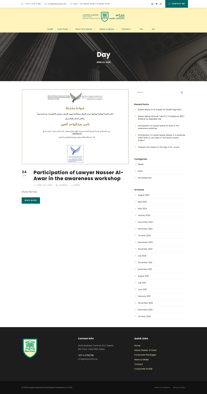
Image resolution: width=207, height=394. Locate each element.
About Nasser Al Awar (145, 350)
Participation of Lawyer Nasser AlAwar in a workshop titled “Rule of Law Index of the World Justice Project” (161, 138)
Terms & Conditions (162, 387)
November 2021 (145, 269)
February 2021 (144, 296)
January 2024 (144, 215)
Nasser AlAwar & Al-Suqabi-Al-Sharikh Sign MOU (160, 109)
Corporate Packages (145, 354)
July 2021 (142, 282)
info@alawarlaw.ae (57, 3)
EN (141, 29)
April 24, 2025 (44, 185)
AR (153, 29)
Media (141, 164)
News (77, 185)
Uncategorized (144, 177)
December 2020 (145, 303)
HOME (50, 29)
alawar (63, 185)
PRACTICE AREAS (83, 29)
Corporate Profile (143, 368)
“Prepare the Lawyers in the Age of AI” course (158, 147)
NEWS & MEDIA (107, 29)
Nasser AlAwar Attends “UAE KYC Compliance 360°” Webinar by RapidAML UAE (161, 117)
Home (137, 345)
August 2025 (143, 195)
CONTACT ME (177, 4)
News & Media (141, 359)
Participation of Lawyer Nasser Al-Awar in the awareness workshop (79, 175)
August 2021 (143, 276)
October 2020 (144, 316)
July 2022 (142, 255)
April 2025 (142, 202)
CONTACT (126, 29)
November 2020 (145, 309)
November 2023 (145, 228)
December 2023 (145, 222)
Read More (31, 200)
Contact (138, 364)
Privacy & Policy (179, 387)
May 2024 (142, 208)
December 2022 (145, 242)
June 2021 (142, 289)
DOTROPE (68, 387)
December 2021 (145, 262)
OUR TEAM (62, 29)
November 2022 (145, 249)
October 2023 (144, 235)
